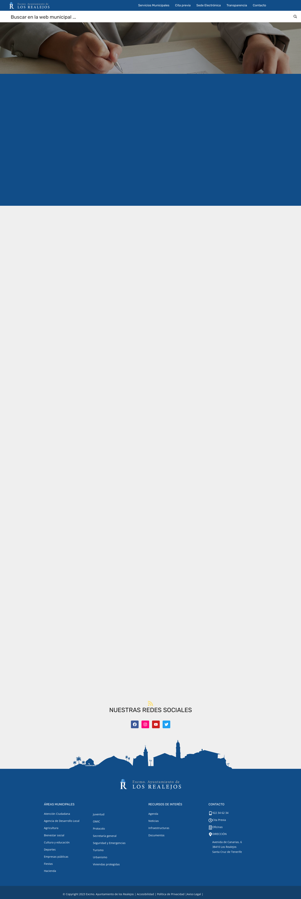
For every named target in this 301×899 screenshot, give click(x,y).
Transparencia (237, 5)
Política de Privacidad (170, 894)
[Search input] (151, 17)
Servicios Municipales (153, 5)
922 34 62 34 (220, 813)
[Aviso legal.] (194, 894)
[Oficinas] (210, 827)
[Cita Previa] (210, 820)
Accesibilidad (145, 894)
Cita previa (183, 5)
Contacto (259, 5)
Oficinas (217, 827)
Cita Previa (219, 820)
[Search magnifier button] (295, 16)
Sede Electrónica (208, 5)
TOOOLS (232, 894)
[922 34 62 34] (210, 813)
